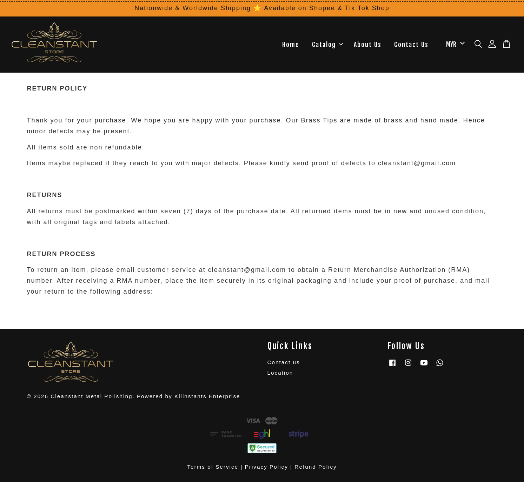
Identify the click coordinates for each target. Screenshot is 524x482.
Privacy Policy (266, 467)
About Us (368, 44)
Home (290, 44)
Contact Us (411, 44)
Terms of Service (212, 467)
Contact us (283, 362)
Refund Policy (315, 467)
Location (280, 373)
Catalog (327, 44)
